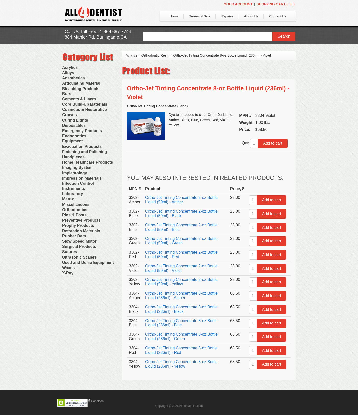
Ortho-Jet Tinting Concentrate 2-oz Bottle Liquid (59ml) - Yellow (181, 281)
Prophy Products (78, 225)
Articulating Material (81, 83)
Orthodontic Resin (155, 55)
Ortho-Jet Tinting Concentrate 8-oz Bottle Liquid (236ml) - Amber (181, 295)
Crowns (69, 115)
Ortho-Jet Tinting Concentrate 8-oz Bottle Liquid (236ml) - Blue (181, 323)
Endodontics (74, 136)
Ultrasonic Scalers (79, 257)
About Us (251, 16)
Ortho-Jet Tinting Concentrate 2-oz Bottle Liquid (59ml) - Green (181, 240)
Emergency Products (82, 131)
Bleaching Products (80, 89)
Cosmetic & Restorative (84, 109)
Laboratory (72, 194)
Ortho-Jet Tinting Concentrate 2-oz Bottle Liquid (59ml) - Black (181, 213)
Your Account (238, 4)
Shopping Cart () (276, 4)
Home (173, 16)
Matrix (68, 199)
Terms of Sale (199, 16)
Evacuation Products (82, 146)
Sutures (69, 252)
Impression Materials (82, 178)
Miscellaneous (75, 204)
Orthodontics (74, 210)
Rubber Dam (74, 236)
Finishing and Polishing (84, 152)
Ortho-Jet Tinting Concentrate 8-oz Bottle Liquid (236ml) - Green (181, 336)
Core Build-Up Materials (84, 104)
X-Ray (67, 273)
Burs (66, 94)
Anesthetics (73, 78)
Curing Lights (75, 120)
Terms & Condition (91, 401)
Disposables (74, 125)
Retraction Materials (81, 231)
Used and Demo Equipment (88, 262)
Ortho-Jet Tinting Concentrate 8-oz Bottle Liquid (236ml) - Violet (222, 55)
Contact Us (277, 16)
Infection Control (78, 183)
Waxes (68, 268)
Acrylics (70, 67)
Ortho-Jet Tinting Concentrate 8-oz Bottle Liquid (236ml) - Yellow (181, 364)
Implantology (74, 173)
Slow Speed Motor (79, 241)
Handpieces (73, 157)
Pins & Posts (74, 215)
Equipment (72, 141)
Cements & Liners (79, 99)
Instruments (73, 188)
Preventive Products (81, 220)
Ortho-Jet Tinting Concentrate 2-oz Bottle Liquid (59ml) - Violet (181, 268)
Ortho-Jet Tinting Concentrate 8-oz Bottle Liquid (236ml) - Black (181, 309)
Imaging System (77, 167)
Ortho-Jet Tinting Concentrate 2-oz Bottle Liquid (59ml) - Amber (181, 199)
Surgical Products (79, 246)
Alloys (68, 73)
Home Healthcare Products (87, 162)
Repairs (227, 16)
